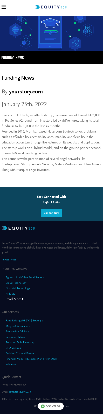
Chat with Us (50, 406)
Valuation (11, 364)
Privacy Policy (9, 260)
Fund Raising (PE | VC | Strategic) (25, 320)
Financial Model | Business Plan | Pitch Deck (31, 359)
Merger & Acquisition (18, 326)
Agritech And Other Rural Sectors (25, 277)
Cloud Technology (16, 283)
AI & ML (10, 294)
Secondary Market (16, 337)
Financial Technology (18, 288)
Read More (15, 299)
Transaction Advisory (17, 331)
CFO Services (13, 348)
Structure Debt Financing (20, 342)
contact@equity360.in (19, 392)
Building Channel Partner (20, 353)
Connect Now (51, 213)
